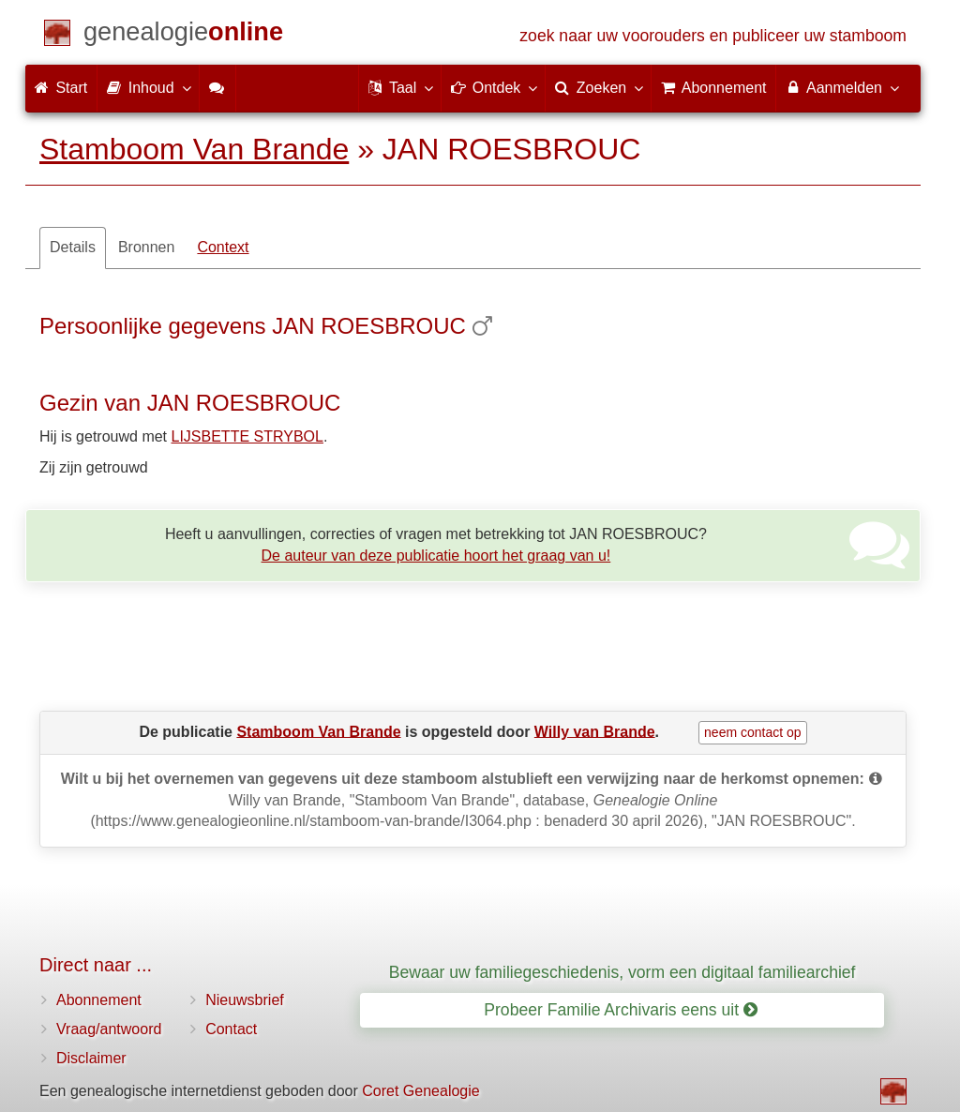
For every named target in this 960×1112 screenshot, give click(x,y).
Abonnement (99, 1000)
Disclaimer (91, 1058)
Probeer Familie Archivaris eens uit (621, 1009)
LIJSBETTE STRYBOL (247, 436)
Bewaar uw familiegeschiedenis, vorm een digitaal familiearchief (622, 972)
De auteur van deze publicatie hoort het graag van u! (436, 556)
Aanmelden (841, 87)
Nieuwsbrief (244, 1000)
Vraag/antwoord (108, 1029)
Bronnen (146, 247)
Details (73, 247)
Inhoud (147, 87)
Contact (231, 1029)
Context (222, 247)
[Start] (183, 35)
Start (61, 88)
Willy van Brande (594, 731)
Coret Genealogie (420, 1091)
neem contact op (753, 732)
